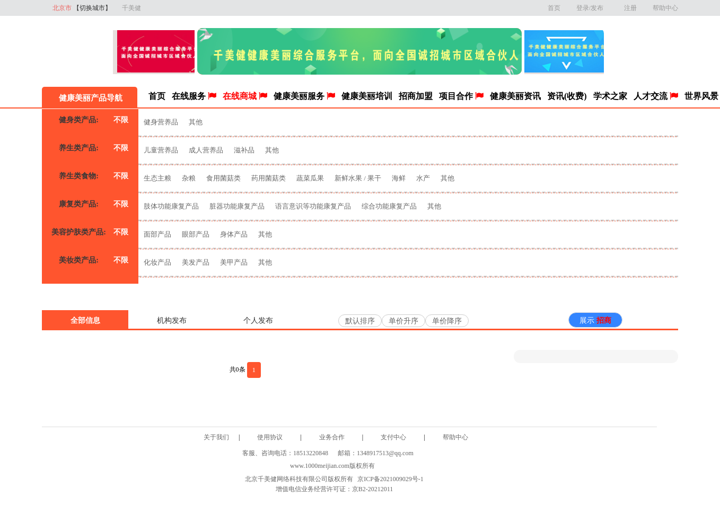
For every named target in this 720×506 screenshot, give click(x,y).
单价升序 (403, 321)
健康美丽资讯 (515, 96)
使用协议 (270, 437)
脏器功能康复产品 (237, 206)
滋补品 (245, 150)
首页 (554, 8)
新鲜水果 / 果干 (358, 178)
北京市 (81, 8)
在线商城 (245, 96)
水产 (423, 178)
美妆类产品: (79, 260)
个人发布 (258, 320)
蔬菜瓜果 (310, 178)
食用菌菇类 (223, 178)
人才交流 (656, 96)
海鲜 (399, 178)
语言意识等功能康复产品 (313, 206)
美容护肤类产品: (78, 232)
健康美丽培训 (366, 96)
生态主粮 (157, 178)
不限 (120, 120)
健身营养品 (161, 122)
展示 (595, 320)
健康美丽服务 (304, 96)
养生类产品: (79, 148)
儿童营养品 (161, 150)
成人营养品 (206, 150)
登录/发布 (592, 8)
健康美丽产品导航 (89, 98)
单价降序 (447, 321)
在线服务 (194, 96)
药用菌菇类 (268, 178)
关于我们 (216, 437)
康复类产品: (79, 204)
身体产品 (234, 234)
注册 (630, 8)
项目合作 (461, 96)
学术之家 (610, 96)
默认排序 (360, 321)
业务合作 (332, 437)
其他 (196, 122)
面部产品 (157, 234)
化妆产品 (157, 262)
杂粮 (189, 178)
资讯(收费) (567, 96)
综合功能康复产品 (389, 206)
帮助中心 (665, 8)
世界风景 (701, 96)
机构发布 (172, 320)
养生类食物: (79, 176)
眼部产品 (195, 234)
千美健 (131, 8)
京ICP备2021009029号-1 (390, 479)
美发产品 (195, 262)
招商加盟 (416, 96)
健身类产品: (79, 120)
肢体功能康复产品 (171, 206)
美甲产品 (234, 262)
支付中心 (393, 437)
